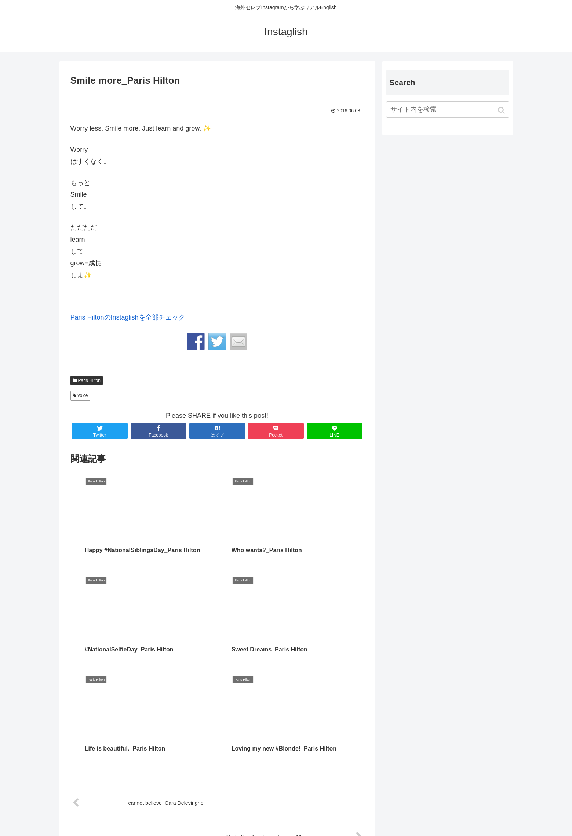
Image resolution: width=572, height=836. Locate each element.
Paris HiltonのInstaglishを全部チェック (127, 317)
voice (83, 395)
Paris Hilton (89, 380)
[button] (502, 110)
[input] (447, 109)
